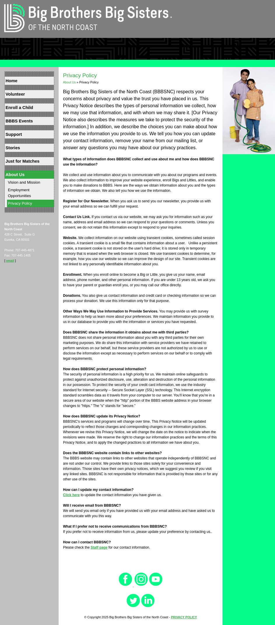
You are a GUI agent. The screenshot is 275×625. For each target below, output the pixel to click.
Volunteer (15, 94)
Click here (71, 495)
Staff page (99, 547)
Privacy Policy (20, 203)
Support (14, 134)
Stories (13, 147)
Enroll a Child (19, 107)
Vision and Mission (24, 182)
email (10, 260)
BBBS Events (19, 121)
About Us (15, 174)
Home (11, 80)
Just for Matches (22, 161)
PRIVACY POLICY (184, 617)
